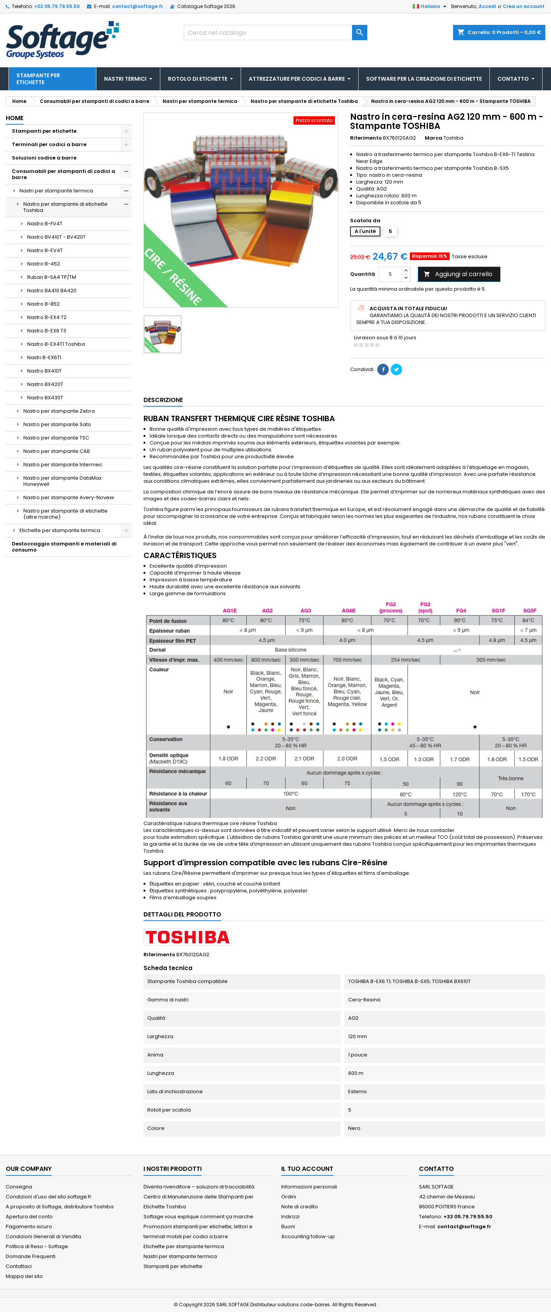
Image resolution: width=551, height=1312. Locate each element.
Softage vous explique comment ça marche (198, 1216)
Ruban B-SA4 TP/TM (51, 277)
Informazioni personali (309, 1186)
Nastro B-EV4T (45, 250)
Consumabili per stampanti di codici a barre (63, 174)
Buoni (288, 1226)
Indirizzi (290, 1216)
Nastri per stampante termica (56, 190)
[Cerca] (275, 32)
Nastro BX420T (45, 384)
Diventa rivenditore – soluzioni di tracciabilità (198, 1186)
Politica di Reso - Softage (37, 1246)
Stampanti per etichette (44, 131)
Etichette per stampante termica (60, 530)
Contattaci (19, 1266)
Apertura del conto (29, 1216)
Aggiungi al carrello (458, 274)
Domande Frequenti (30, 1256)
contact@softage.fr (137, 6)
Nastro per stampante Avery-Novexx (68, 497)
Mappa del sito (24, 1276)
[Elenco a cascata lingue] (430, 6)
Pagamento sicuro (29, 1226)
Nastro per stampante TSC (56, 437)
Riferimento (366, 138)
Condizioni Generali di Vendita (43, 1236)
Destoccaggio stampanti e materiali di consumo (64, 546)
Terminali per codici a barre (49, 144)
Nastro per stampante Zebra (59, 411)
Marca (433, 138)
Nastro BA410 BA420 (52, 290)
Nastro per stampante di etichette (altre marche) (65, 514)
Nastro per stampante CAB (56, 451)
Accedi (487, 6)
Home (14, 118)
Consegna (19, 1186)
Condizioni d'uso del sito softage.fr (48, 1196)
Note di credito (299, 1206)
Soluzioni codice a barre (44, 157)
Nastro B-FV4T (44, 223)
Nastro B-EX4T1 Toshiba (56, 344)
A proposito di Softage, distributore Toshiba (60, 1206)
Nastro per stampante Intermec (62, 464)
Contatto (436, 1168)
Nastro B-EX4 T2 (47, 317)
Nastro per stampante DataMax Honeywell (62, 481)
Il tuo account (307, 1168)
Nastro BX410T (44, 370)
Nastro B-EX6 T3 (46, 330)
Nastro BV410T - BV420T (56, 237)
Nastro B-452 (43, 263)
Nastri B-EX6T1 (44, 357)
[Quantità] (390, 274)
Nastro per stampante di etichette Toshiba (65, 207)
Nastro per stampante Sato (57, 424)
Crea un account (523, 6)
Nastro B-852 (43, 304)
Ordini (288, 1196)
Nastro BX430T (45, 397)
